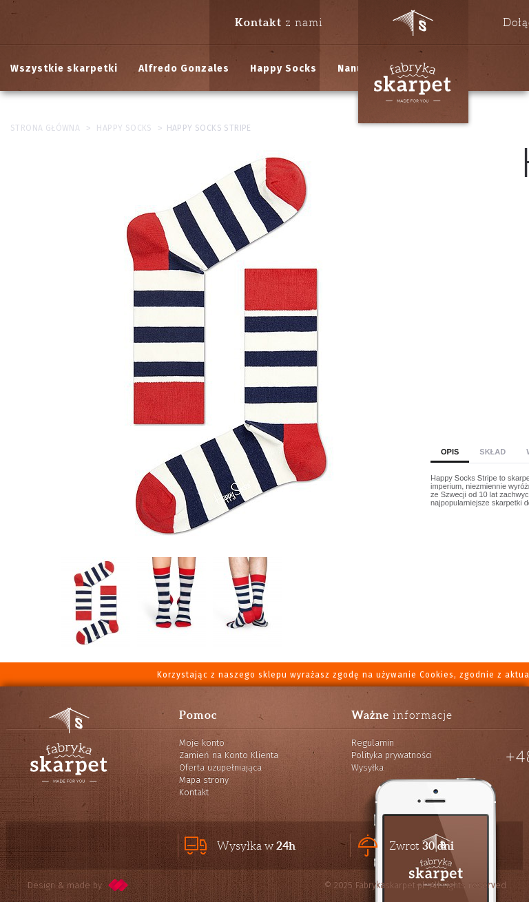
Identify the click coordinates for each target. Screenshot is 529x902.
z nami (279, 22)
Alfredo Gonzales (183, 68)
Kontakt (194, 792)
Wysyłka (367, 767)
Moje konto (202, 742)
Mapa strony (204, 780)
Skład (492, 452)
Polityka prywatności (391, 755)
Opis (450, 452)
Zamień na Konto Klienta (228, 755)
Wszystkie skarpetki (64, 68)
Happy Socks (283, 68)
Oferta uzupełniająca (220, 767)
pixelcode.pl (118, 885)
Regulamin (372, 742)
